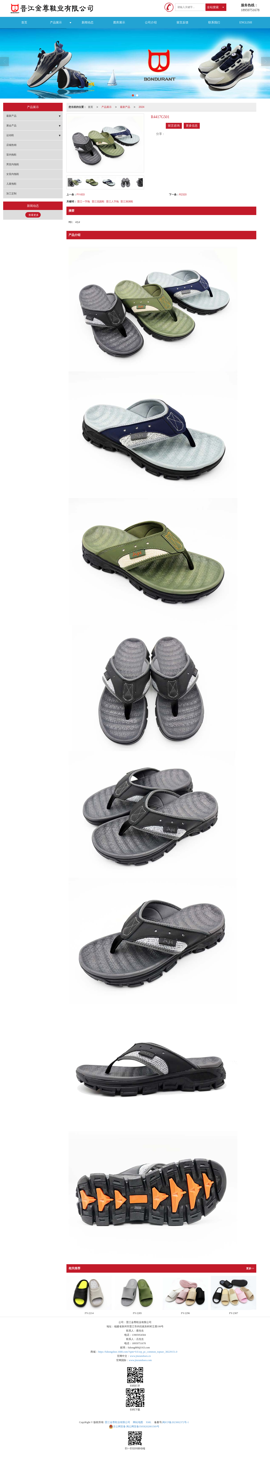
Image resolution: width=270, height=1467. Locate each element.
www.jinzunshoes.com (140, 1360)
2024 (141, 107)
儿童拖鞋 (11, 183)
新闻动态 (87, 22)
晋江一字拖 (83, 201)
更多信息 (192, 125)
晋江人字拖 (112, 201)
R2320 (182, 194)
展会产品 (11, 125)
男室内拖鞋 (12, 164)
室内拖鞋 (11, 154)
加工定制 (11, 193)
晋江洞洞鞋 (126, 201)
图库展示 (119, 22)
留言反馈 (182, 22)
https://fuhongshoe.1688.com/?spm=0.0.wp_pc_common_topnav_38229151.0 (137, 1351)
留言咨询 (174, 125)
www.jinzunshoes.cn (140, 1356)
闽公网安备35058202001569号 (134, 1426)
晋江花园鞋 (98, 201)
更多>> (250, 1268)
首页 (24, 22)
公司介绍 (151, 22)
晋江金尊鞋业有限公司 (117, 1422)
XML (148, 1422)
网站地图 (138, 1422)
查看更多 (33, 215)
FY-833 (81, 194)
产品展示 (56, 22)
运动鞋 (10, 135)
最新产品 (125, 107)
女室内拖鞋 (12, 174)
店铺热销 (11, 144)
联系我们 (214, 22)
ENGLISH (245, 22)
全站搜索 (213, 7)
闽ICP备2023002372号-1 (175, 1422)
